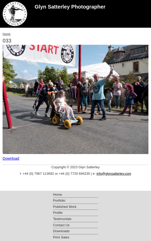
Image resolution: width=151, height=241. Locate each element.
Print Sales (61, 237)
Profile (58, 213)
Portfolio (59, 200)
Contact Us (61, 225)
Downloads (61, 231)
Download (11, 158)
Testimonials (62, 219)
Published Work (64, 207)
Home (7, 33)
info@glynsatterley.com (113, 174)
